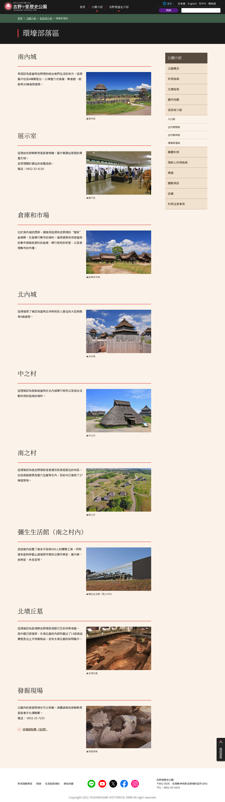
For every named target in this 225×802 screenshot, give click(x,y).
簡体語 (212, 3)
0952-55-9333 (172, 787)
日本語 (181, 3)
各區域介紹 (46, 18)
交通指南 (173, 89)
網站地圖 (68, 783)
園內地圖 (173, 99)
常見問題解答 (25, 783)
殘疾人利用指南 (178, 162)
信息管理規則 (52, 783)
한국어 (202, 3)
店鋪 (170, 193)
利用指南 (173, 79)
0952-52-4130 (35, 169)
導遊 (170, 173)
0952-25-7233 (36, 718)
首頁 (82, 7)
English (192, 3)
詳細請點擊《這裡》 (35, 729)
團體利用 (173, 152)
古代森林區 (174, 135)
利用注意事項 (176, 204)
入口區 (171, 119)
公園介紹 (97, 7)
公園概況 (173, 68)
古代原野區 (174, 127)
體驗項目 (173, 183)
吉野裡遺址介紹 (119, 7)
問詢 (168, 10)
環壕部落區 (174, 143)
